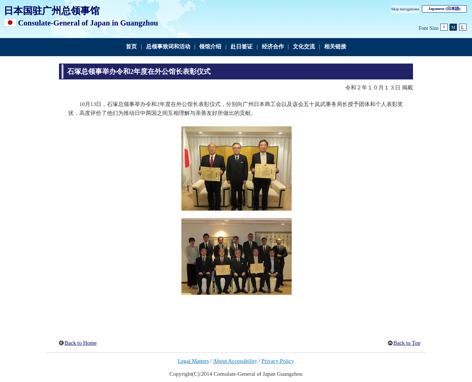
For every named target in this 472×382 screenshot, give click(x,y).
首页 (131, 47)
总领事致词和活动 (168, 47)
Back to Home (81, 343)
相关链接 (335, 47)
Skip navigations (405, 9)
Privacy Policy (277, 361)
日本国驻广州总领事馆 (52, 10)
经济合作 (273, 47)
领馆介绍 (210, 47)
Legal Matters (193, 361)
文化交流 (304, 47)
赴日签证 (241, 47)
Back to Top (406, 343)
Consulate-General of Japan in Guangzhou (88, 22)
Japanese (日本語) (444, 8)
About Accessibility (235, 361)
